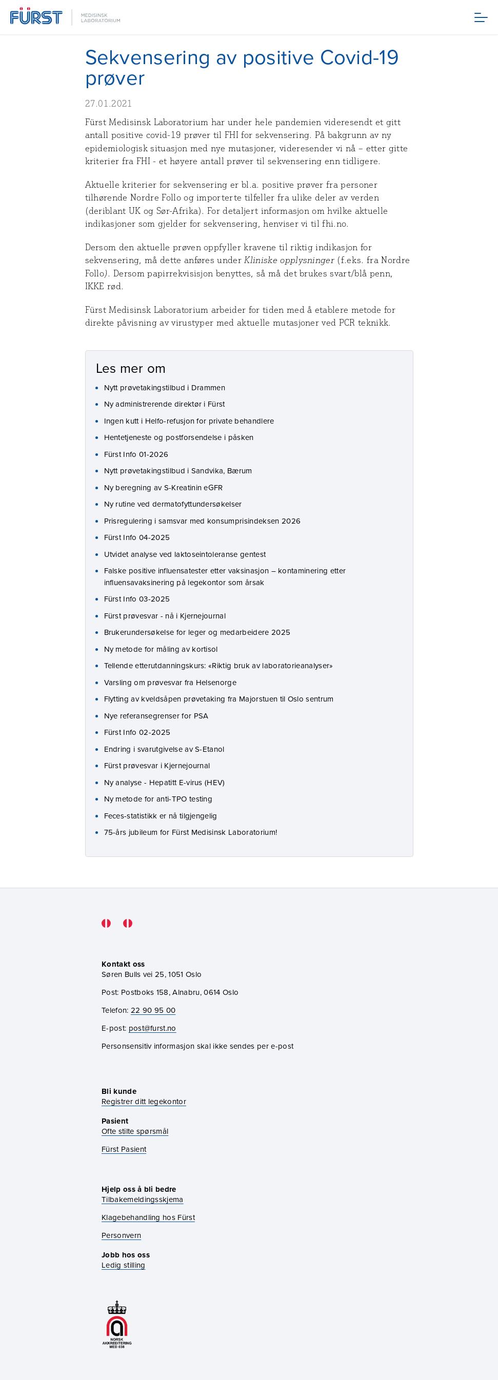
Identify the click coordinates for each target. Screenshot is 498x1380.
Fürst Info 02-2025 (137, 732)
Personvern (121, 1235)
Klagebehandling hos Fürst (148, 1217)
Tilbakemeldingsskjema (143, 1199)
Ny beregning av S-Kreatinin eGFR (163, 487)
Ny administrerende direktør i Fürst (164, 403)
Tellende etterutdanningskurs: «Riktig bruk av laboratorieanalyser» (218, 665)
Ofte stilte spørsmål (135, 1131)
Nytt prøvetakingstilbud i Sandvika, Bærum (178, 470)
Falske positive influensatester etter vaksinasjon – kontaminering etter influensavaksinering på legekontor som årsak (225, 576)
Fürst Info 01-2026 (136, 454)
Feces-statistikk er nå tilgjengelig (160, 815)
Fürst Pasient (124, 1149)
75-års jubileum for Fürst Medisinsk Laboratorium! (190, 832)
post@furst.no (152, 1028)
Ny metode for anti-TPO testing (158, 798)
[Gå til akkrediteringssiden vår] (117, 1324)
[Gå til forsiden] (66, 17)
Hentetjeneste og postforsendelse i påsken (179, 437)
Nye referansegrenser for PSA (156, 715)
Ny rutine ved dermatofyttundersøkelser (173, 503)
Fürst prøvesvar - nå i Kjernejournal (165, 615)
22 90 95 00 (153, 1010)
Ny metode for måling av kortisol (161, 649)
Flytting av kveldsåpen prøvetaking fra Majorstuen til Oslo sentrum (219, 698)
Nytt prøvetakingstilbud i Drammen (165, 387)
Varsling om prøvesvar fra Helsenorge (170, 682)
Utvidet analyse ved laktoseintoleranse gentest (185, 554)
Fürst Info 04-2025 (137, 537)
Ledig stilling (123, 1264)
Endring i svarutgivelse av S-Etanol (164, 749)
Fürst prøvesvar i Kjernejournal (157, 765)
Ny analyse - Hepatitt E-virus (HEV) (164, 782)
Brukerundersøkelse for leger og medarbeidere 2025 (197, 632)
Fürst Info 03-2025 (137, 598)
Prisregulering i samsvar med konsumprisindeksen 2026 (202, 520)
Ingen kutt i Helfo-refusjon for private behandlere (189, 420)
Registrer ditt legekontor (144, 1101)
